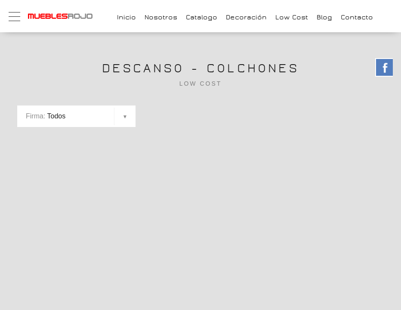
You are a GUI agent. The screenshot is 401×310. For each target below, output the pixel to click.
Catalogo (201, 17)
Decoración (246, 17)
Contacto (357, 17)
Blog (324, 17)
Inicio (126, 17)
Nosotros (161, 17)
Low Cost (291, 17)
